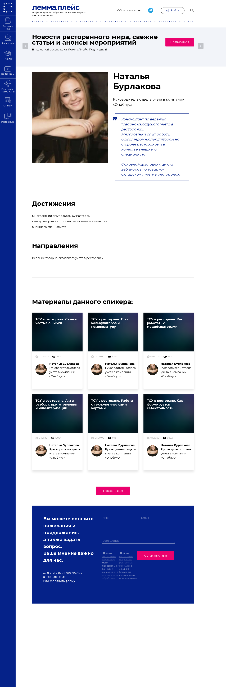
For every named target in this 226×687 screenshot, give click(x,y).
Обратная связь (129, 10)
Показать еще (113, 491)
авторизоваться (54, 576)
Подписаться (177, 45)
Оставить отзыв (155, 555)
